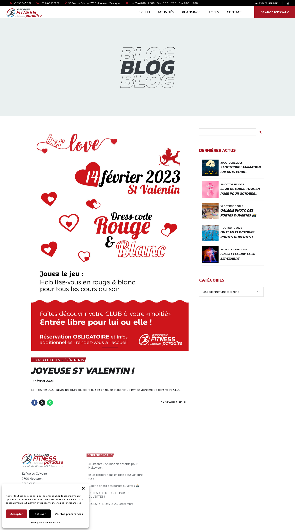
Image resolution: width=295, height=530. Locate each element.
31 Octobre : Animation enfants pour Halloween (240, 171)
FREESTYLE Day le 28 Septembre (237, 256)
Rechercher (260, 132)
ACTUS (213, 12)
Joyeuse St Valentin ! (82, 370)
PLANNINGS (191, 12)
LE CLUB (143, 12)
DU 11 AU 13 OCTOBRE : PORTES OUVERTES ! (238, 234)
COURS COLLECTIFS (46, 360)
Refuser (40, 514)
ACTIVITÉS (166, 12)
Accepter (16, 514)
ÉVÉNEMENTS (74, 360)
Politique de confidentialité (45, 522)
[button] (83, 488)
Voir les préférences (69, 514)
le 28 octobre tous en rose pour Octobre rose (240, 193)
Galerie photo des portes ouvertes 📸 (238, 213)
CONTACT (234, 12)
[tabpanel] (110, 239)
